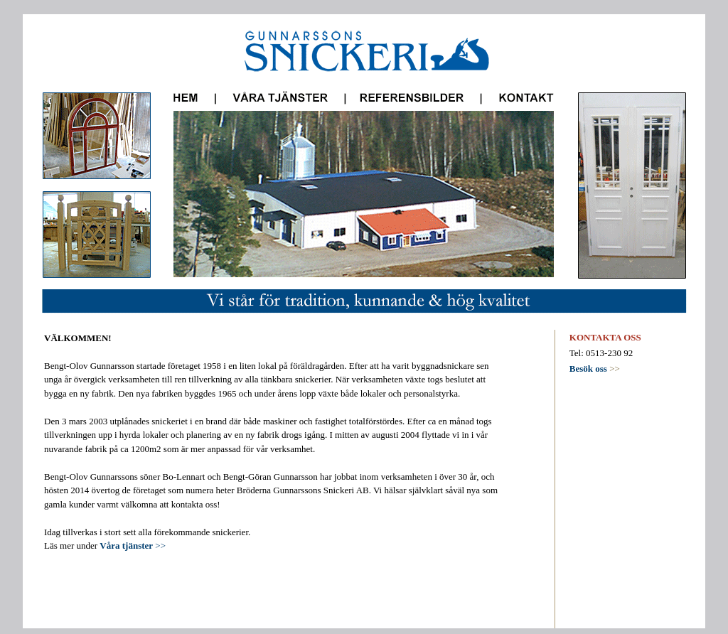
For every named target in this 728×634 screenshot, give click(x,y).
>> (594, 368)
